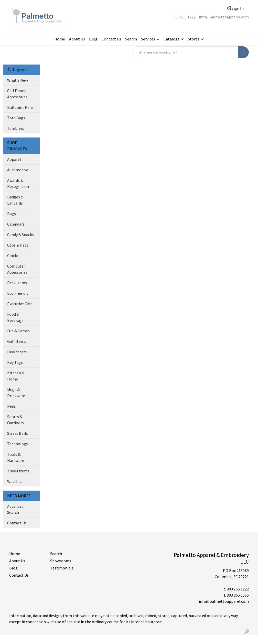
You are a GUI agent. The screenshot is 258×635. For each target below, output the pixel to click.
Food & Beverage (15, 317)
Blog (93, 38)
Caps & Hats (17, 245)
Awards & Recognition (18, 183)
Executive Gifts (20, 303)
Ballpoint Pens (20, 107)
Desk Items (17, 282)
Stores (193, 38)
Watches (14, 481)
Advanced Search (15, 509)
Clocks (13, 255)
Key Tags (15, 362)
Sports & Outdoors (15, 419)
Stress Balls (17, 433)
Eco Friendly (17, 293)
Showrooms (60, 560)
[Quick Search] (185, 52)
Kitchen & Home (15, 376)
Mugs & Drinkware (16, 392)
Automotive (17, 169)
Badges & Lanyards (15, 200)
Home (59, 38)
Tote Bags (16, 117)
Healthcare (17, 351)
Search (131, 38)
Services (148, 38)
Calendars (16, 224)
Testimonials (61, 567)
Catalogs (171, 38)
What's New (17, 80)
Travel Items (18, 470)
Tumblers (15, 128)
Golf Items (16, 341)
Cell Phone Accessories (17, 93)
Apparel (14, 159)
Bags (11, 213)
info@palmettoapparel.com (224, 16)
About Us (77, 38)
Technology (17, 443)
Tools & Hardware (15, 457)
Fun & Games (18, 330)
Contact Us (111, 38)
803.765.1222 (185, 16)
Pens (11, 406)
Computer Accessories (17, 269)
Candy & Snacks (20, 234)
